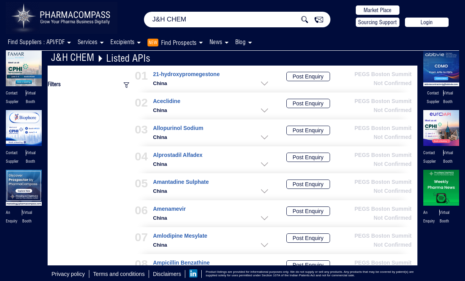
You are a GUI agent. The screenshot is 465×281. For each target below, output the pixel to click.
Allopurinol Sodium (178, 128)
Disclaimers (167, 274)
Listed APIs (128, 58)
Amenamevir (169, 209)
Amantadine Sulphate (181, 182)
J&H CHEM (72, 57)
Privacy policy (68, 274)
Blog (240, 42)
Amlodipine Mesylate (180, 236)
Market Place (377, 10)
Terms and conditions (119, 274)
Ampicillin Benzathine (181, 263)
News (215, 42)
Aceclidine (166, 101)
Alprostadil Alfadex (177, 155)
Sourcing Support (377, 22)
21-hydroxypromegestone (186, 74)
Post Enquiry (308, 76)
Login (427, 22)
